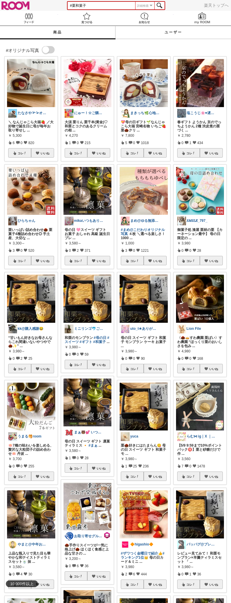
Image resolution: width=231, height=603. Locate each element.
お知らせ (144, 18)
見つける (87, 18)
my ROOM (202, 18)
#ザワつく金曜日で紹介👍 (142, 553)
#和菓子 (99, 342)
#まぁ (93, 445)
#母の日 (100, 338)
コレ (22, 153)
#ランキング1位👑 (142, 555)
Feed (29, 18)
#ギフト (86, 342)
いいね (45, 153)
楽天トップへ (216, 5)
